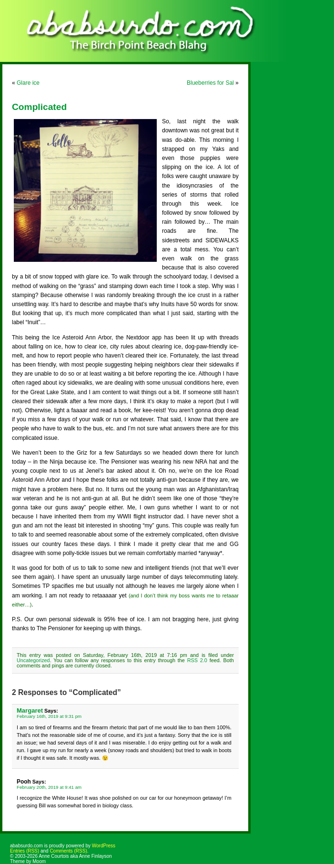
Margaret (30, 710)
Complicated (39, 107)
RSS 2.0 (197, 660)
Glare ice (28, 82)
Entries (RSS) (24, 851)
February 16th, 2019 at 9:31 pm (49, 716)
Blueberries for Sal (210, 82)
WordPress (103, 845)
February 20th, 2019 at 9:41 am (49, 787)
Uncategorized (33, 660)
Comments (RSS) (68, 851)
